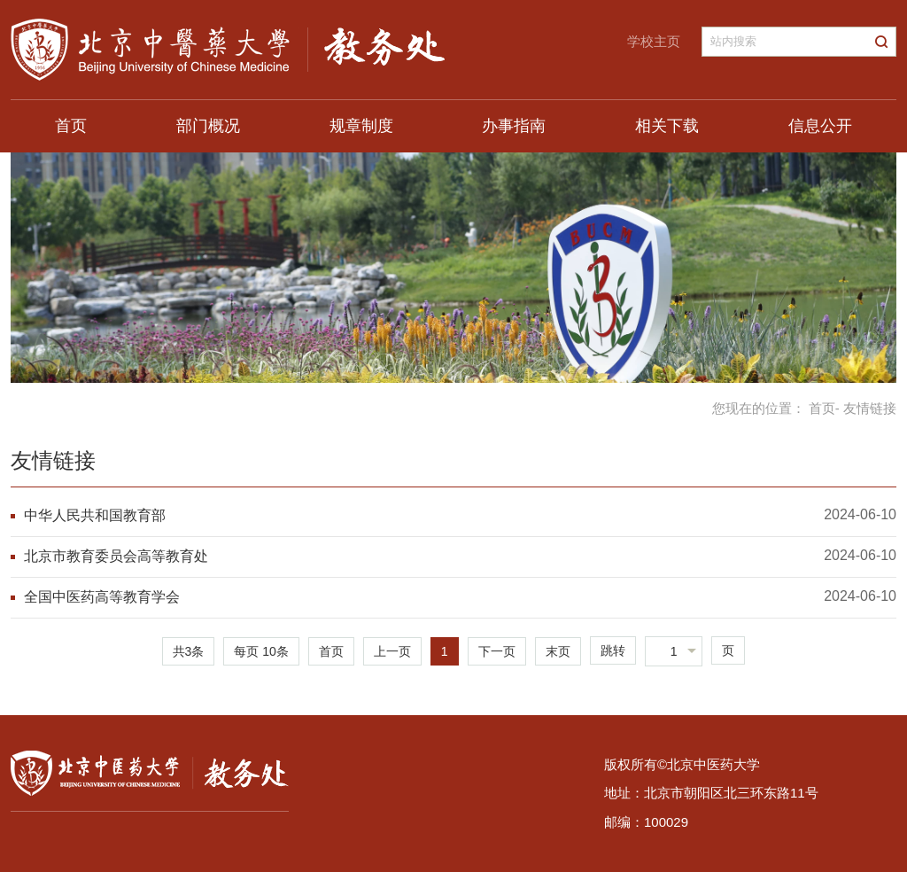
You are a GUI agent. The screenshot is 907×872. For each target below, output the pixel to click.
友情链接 (53, 460)
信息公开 (820, 126)
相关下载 (667, 126)
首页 (71, 126)
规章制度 (361, 126)
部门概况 (208, 126)
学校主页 (653, 41)
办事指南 (514, 126)
